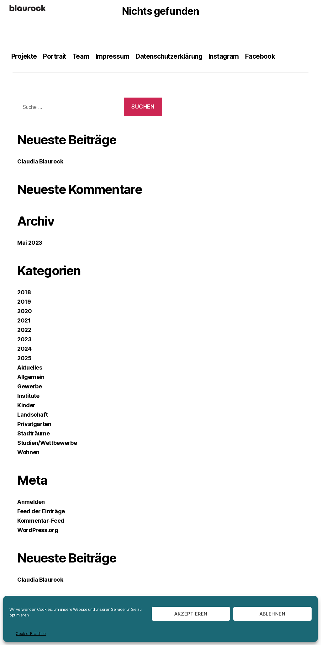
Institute (28, 395)
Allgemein (31, 377)
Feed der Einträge (41, 511)
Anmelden (31, 501)
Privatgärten (34, 424)
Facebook (263, 56)
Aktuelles (29, 367)
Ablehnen (273, 614)
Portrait (54, 56)
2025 (24, 358)
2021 (24, 320)
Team (81, 56)
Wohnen (28, 452)
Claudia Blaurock (40, 161)
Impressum (113, 56)
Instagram (227, 56)
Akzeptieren (191, 614)
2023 (24, 339)
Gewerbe (29, 386)
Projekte (24, 56)
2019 (24, 301)
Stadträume (33, 433)
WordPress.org (37, 530)
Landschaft (32, 414)
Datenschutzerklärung (171, 56)
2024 (24, 348)
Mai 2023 (29, 242)
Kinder (26, 405)
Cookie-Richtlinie (31, 633)
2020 (24, 311)
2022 (24, 330)
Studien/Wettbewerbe (47, 443)
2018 (24, 292)
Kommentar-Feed (40, 520)
